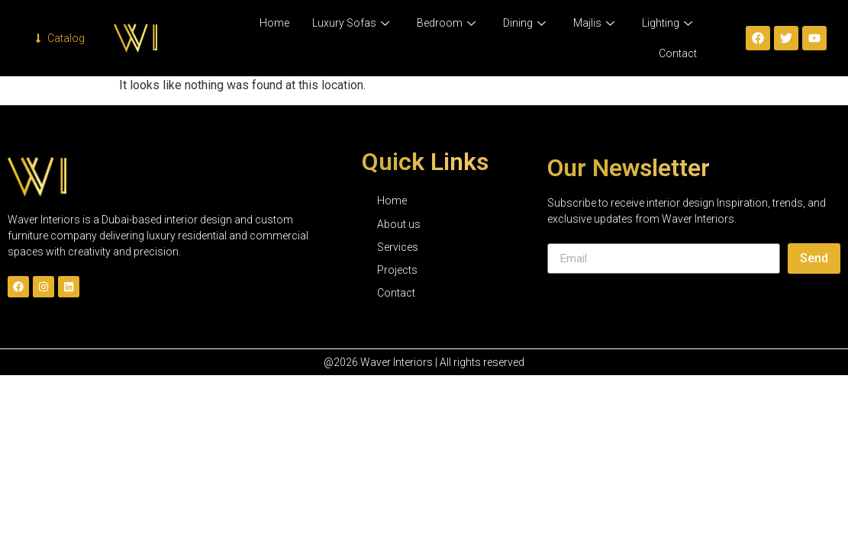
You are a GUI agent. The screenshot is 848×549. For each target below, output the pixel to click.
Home (274, 23)
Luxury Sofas (350, 23)
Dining (524, 23)
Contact (678, 53)
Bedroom (446, 23)
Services (397, 247)
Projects (397, 270)
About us (399, 224)
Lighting (667, 23)
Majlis (593, 23)
